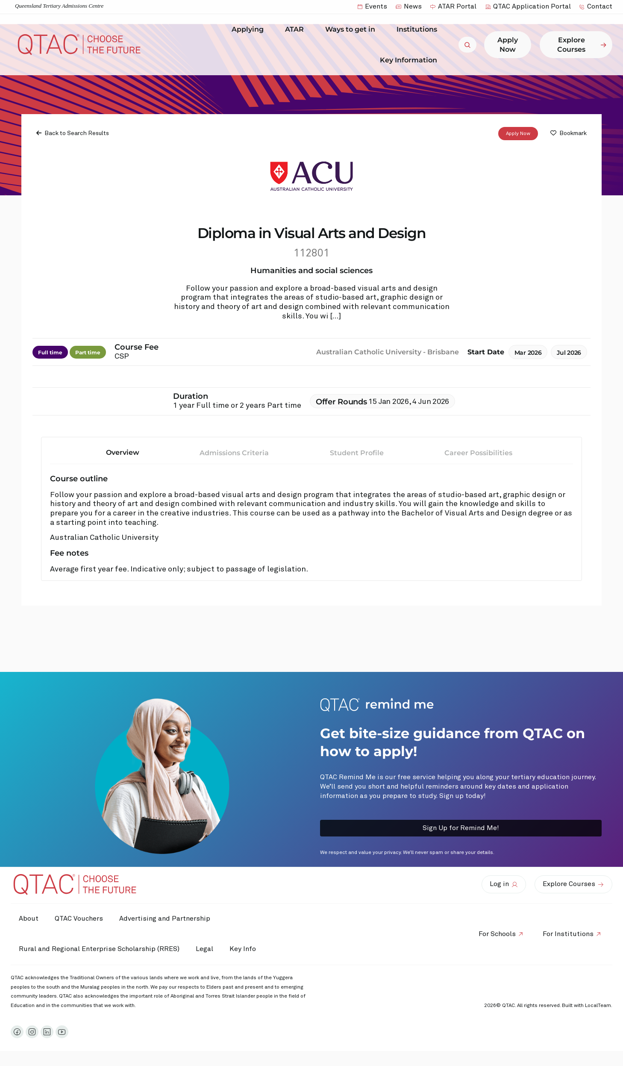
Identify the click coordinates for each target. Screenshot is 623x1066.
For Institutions (567, 934)
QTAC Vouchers (80, 918)
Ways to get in (352, 29)
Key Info (247, 949)
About (29, 918)
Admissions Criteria (234, 453)
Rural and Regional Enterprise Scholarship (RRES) (99, 948)
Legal (206, 948)
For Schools (495, 934)
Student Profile (357, 453)
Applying (250, 29)
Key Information (410, 60)
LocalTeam (598, 1005)
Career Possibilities (478, 453)
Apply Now (518, 133)
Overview (122, 452)
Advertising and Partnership (166, 918)
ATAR (296, 29)
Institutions (419, 29)
